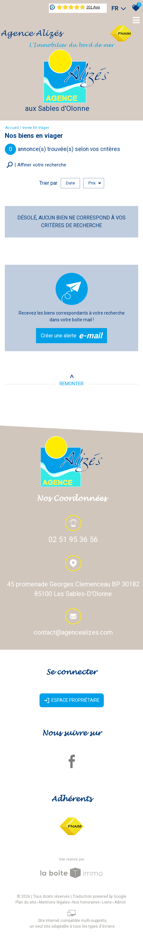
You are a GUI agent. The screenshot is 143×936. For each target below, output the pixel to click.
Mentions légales (54, 902)
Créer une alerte (72, 336)
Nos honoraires (86, 902)
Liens (107, 902)
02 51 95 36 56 (73, 540)
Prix (94, 183)
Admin (120, 902)
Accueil (12, 128)
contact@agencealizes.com (73, 633)
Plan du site (25, 902)
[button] (36, 165)
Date (70, 183)
